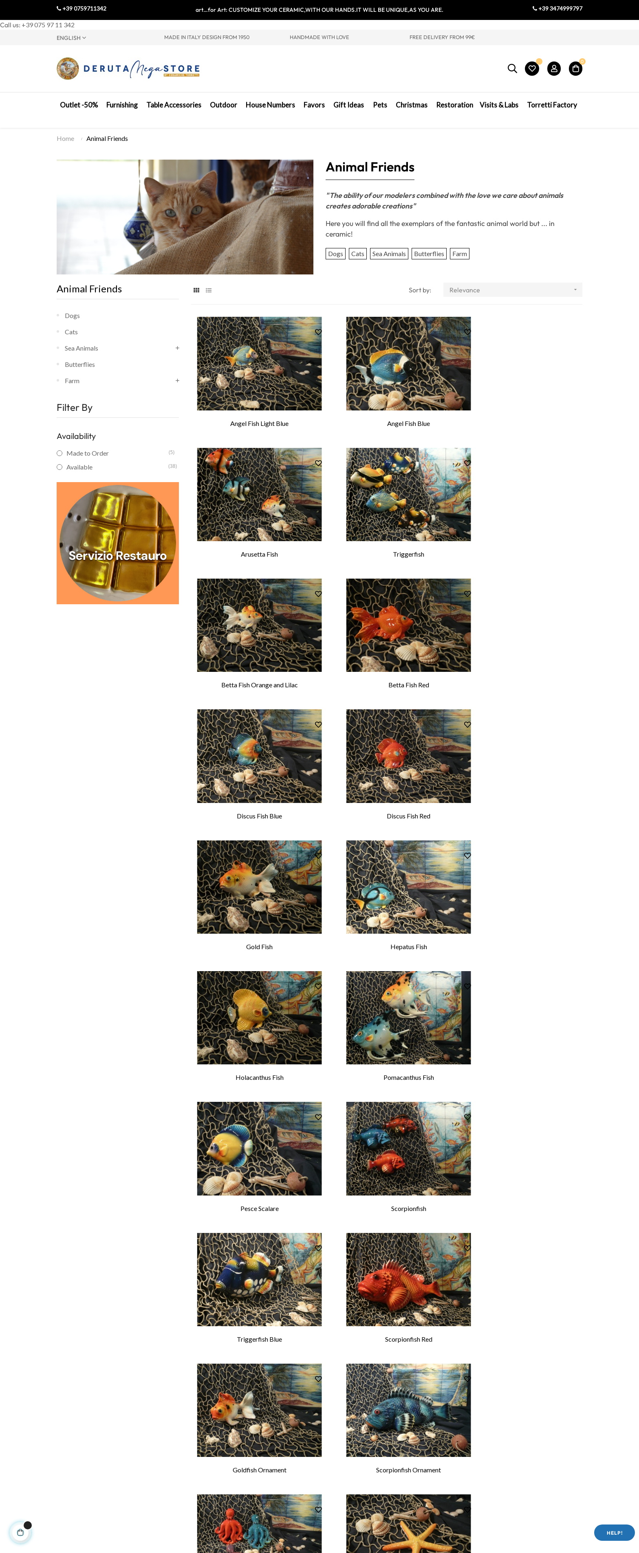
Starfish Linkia (252, 1262)
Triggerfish (252, 536)
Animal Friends (89, 291)
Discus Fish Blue (252, 657)
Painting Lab (219, 1431)
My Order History (456, 1431)
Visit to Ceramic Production (241, 1419)
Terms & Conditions (355, 1444)
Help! (615, 1533)
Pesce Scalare (252, 899)
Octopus (252, 1141)
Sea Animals (389, 256)
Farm (459, 256)
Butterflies (429, 256)
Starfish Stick (386, 1141)
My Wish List (449, 1444)
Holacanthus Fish (387, 778)
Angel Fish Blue (386, 415)
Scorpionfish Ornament (521, 1020)
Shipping (340, 1468)
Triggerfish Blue (521, 899)
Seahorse (386, 1262)
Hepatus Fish (252, 778)
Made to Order (117, 456)
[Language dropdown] (104, 37)
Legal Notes (345, 1456)
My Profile (446, 1419)
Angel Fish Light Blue (252, 415)
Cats (357, 256)
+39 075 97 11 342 (48, 25)
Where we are (76, 1432)
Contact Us (72, 1444)
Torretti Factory (79, 1420)
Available (117, 470)
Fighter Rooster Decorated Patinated (521, 1262)
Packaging (343, 1480)
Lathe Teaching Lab (229, 1444)
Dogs (335, 256)
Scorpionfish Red (252, 1020)
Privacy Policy (348, 1431)
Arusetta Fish (521, 415)
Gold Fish (521, 657)
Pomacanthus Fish (521, 778)
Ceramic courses (225, 1456)
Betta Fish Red (521, 536)
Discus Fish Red (386, 657)
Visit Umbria (75, 1456)
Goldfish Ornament (387, 1020)
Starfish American (521, 1141)
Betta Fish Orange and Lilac (386, 536)
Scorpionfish (386, 899)
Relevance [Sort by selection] (516, 292)
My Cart (442, 1456)
